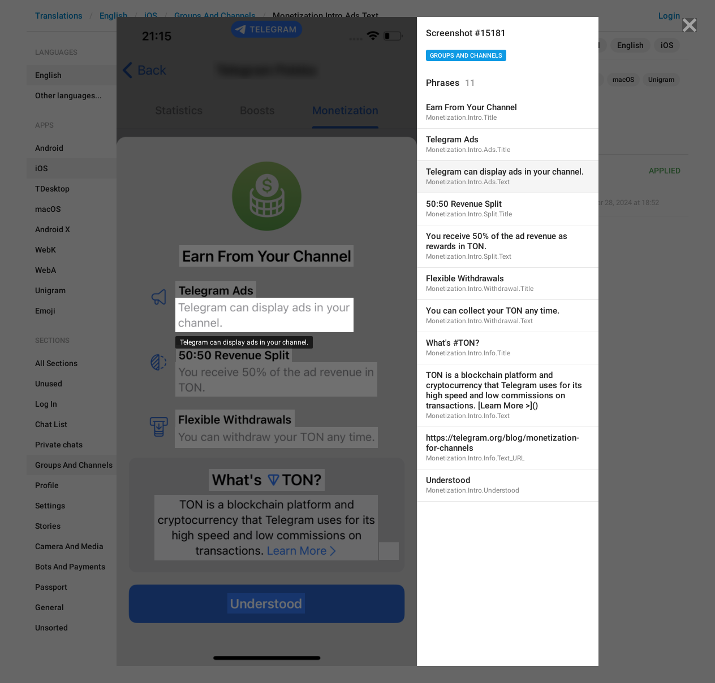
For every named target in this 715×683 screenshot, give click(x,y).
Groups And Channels (466, 55)
